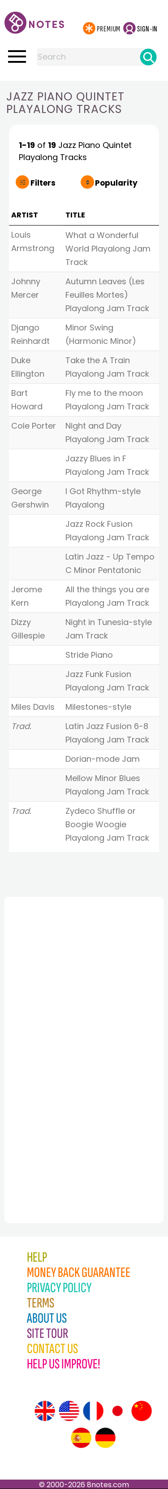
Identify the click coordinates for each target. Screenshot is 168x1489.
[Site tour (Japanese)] (117, 1411)
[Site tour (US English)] (69, 1411)
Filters (43, 183)
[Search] (148, 56)
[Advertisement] (54, 1040)
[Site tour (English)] (45, 1411)
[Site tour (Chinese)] (141, 1411)
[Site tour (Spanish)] (81, 1438)
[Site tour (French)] (93, 1411)
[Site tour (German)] (105, 1438)
